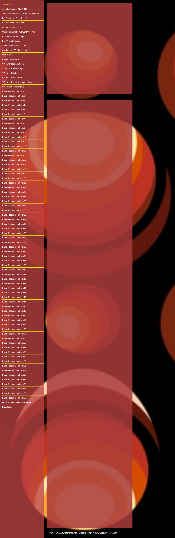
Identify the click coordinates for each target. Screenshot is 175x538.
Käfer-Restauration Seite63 (14, 375)
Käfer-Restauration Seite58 (14, 352)
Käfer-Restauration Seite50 (14, 315)
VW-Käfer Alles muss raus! (14, 78)
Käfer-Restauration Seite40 (14, 270)
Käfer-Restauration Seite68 (14, 398)
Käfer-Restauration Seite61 (14, 366)
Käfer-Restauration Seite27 (14, 210)
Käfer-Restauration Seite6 (13, 114)
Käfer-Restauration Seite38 (14, 261)
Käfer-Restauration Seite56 (14, 343)
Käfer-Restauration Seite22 (14, 187)
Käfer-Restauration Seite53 (14, 329)
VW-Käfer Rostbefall (11, 73)
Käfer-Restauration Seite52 (14, 325)
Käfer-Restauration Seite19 (14, 174)
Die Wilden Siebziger (11, 41)
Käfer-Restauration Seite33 (14, 238)
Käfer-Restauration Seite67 (14, 393)
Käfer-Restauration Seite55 (14, 338)
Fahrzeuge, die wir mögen (13, 36)
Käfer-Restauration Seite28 (14, 215)
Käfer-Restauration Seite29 (14, 219)
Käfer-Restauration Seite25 (14, 201)
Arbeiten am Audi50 (10, 59)
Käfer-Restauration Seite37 (14, 256)
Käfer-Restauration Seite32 (14, 233)
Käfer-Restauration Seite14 (14, 151)
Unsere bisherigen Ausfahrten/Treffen (18, 32)
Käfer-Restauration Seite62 (14, 370)
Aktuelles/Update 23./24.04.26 (15, 9)
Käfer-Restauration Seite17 (14, 164)
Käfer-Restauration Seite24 (14, 196)
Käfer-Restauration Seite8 (13, 123)
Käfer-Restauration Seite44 (14, 288)
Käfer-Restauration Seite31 (14, 228)
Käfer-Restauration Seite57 (14, 347)
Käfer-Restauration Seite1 (13, 91)
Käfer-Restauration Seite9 (13, 128)
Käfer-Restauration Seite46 (14, 297)
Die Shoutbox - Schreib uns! (14, 18)
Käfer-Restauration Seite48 (14, 306)
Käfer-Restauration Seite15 (14, 155)
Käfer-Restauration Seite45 (14, 293)
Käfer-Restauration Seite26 (14, 206)
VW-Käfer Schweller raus (13, 87)
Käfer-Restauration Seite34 (14, 242)
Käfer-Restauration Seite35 (14, 247)
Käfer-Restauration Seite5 (13, 110)
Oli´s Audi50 (7, 55)
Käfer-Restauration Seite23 (14, 192)
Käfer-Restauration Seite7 (13, 119)
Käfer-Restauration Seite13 (14, 146)
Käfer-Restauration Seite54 (14, 334)
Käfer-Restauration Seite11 (14, 137)
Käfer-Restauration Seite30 (14, 224)
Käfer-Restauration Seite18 (14, 169)
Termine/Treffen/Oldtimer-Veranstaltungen (20, 13)
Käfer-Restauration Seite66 (14, 389)
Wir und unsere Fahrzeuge (13, 23)
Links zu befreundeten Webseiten (16, 402)
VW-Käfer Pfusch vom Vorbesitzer (17, 82)
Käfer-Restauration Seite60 (14, 361)
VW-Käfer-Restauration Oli (13, 64)
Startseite (6, 4)
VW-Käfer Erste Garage (12, 68)
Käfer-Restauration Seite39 (14, 265)
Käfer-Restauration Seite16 (14, 160)
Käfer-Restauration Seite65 (14, 384)
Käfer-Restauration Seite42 (14, 279)
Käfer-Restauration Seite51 (14, 320)
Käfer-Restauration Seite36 (14, 251)
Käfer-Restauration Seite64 (14, 379)
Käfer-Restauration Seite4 (13, 105)
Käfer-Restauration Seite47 (14, 302)
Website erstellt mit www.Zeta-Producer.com (98, 533)
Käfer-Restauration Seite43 (14, 283)
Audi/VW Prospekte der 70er (14, 46)
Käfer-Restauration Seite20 (14, 178)
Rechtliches (7, 407)
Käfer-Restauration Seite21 (14, 183)
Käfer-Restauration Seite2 (13, 96)
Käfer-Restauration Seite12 (14, 142)
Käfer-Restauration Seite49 (14, 311)
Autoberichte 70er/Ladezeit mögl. (16, 50)
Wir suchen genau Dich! (12, 27)
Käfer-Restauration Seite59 (14, 357)
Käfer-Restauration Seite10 (14, 132)
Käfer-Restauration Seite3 (13, 100)
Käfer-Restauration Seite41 (14, 274)
